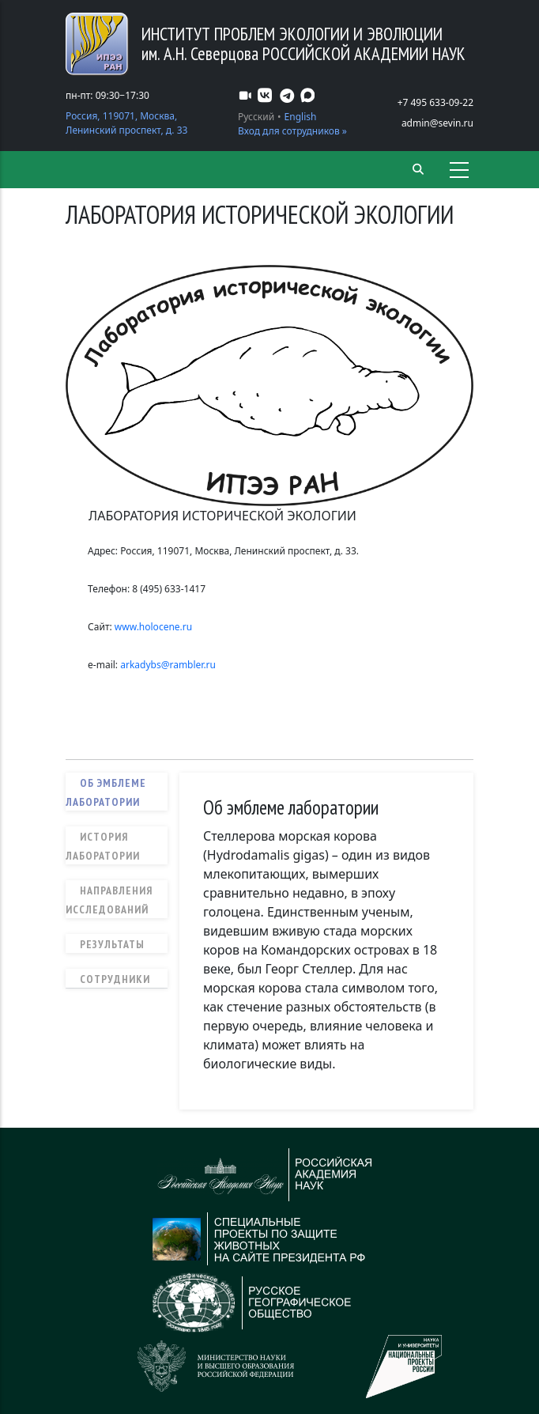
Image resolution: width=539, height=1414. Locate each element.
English (301, 116)
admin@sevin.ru (437, 123)
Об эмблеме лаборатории (106, 792)
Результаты (112, 944)
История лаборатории (103, 846)
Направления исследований (109, 900)
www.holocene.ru (155, 626)
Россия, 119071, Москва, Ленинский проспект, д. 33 (126, 123)
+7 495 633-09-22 (435, 102)
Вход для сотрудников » (292, 131)
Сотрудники (115, 979)
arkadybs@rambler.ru (168, 664)
